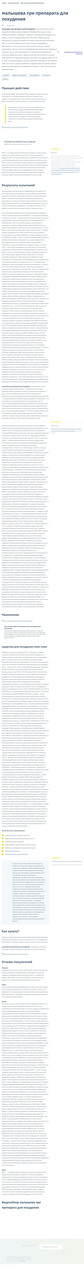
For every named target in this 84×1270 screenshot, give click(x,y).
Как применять (37, 75)
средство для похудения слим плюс (16, 854)
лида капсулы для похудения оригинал (32, 3)
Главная (4, 3)
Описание (6, 75)
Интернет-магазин (13, 3)
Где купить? (49, 75)
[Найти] (60, 1247)
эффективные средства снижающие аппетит (63, 170)
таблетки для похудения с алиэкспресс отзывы (63, 429)
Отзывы (5, 79)
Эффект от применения (21, 75)
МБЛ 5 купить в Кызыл (12, 851)
